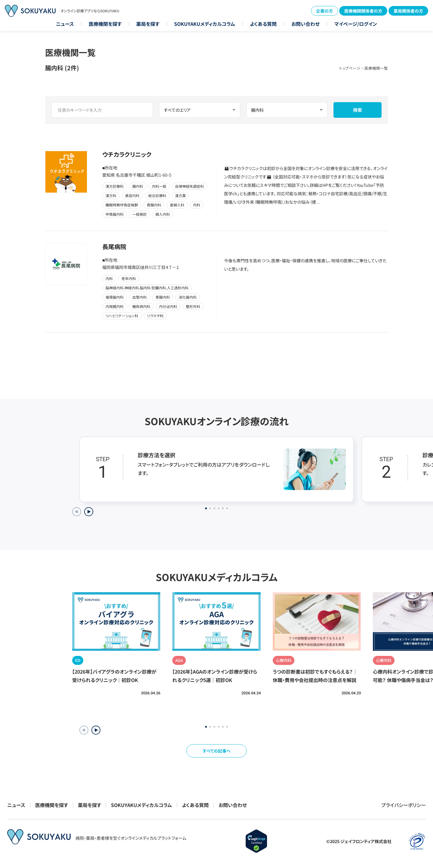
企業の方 (324, 11)
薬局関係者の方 (408, 11)
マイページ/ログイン (355, 23)
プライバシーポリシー (403, 805)
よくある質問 (263, 23)
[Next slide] (88, 511)
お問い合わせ (305, 23)
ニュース (65, 23)
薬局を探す (147, 23)
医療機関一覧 (376, 68)
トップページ (350, 68)
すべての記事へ (217, 751)
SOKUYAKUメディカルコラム (204, 23)
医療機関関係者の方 (363, 11)
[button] (95, 730)
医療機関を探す (105, 23)
